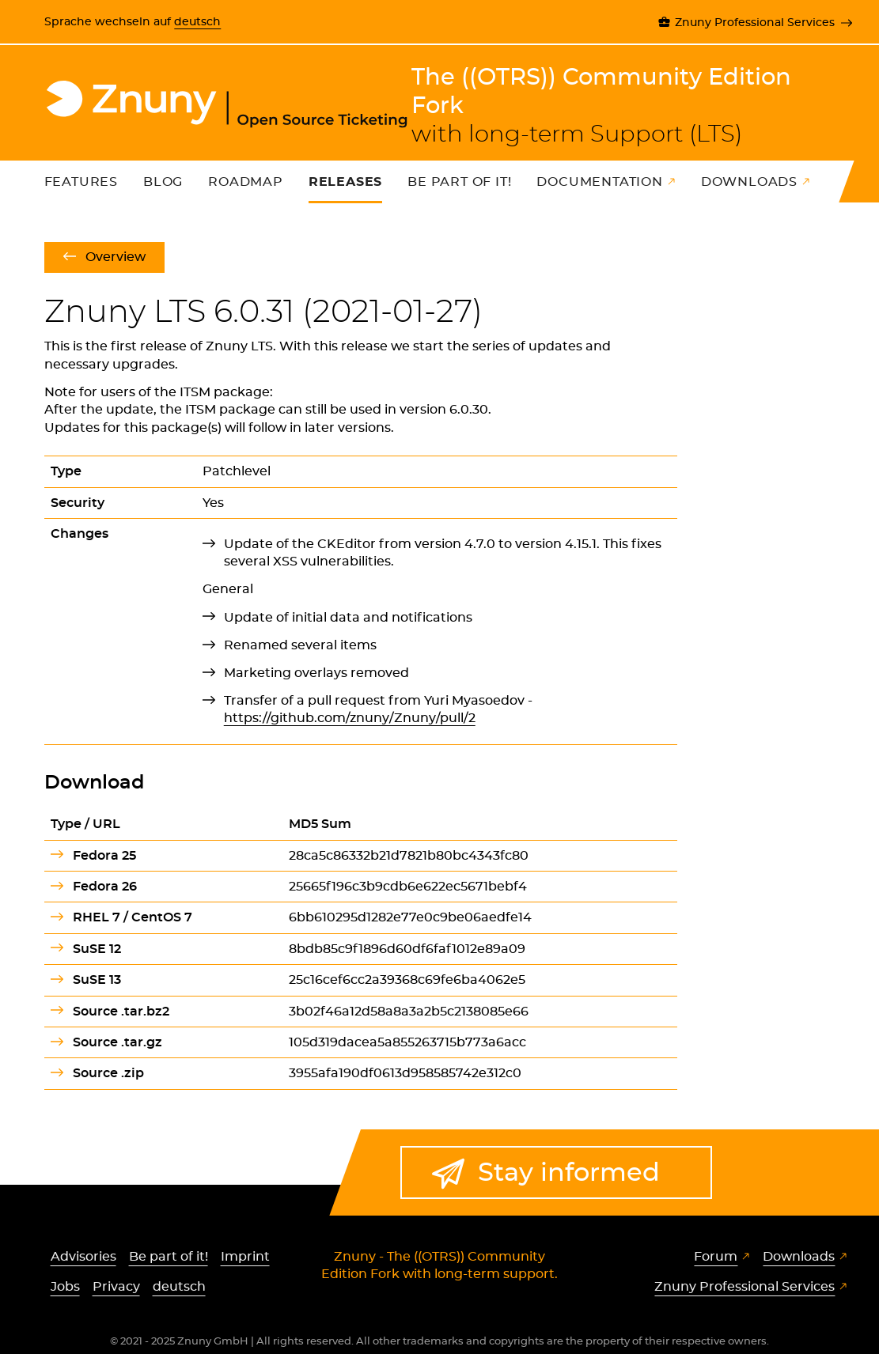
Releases (345, 182)
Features (81, 182)
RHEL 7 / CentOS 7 (132, 917)
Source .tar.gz (117, 1042)
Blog (163, 182)
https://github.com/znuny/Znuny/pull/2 (349, 718)
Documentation (599, 182)
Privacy (116, 1286)
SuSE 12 (97, 949)
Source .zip (108, 1073)
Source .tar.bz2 (121, 1011)
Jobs (65, 1286)
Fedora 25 (104, 855)
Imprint (245, 1256)
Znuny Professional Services (755, 22)
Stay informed (569, 1172)
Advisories (83, 1256)
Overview (115, 257)
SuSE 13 (97, 980)
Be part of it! (459, 182)
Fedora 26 (105, 886)
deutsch (197, 22)
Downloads (749, 182)
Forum (715, 1256)
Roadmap (245, 182)
